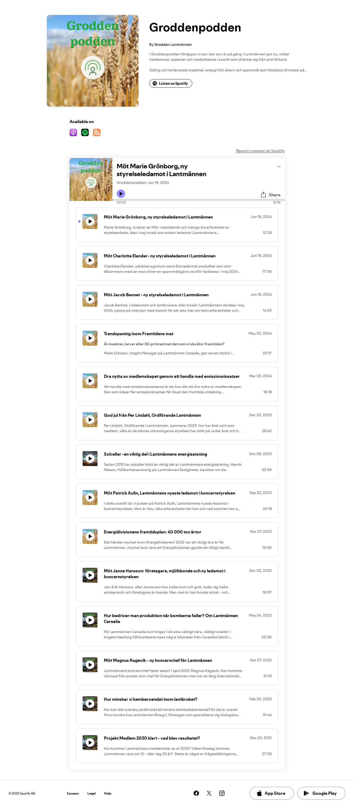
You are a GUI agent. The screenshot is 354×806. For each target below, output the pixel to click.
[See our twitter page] (209, 793)
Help (107, 793)
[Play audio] (279, 165)
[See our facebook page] (196, 793)
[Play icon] (121, 193)
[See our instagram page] (222, 793)
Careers (73, 793)
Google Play (320, 793)
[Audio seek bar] (198, 200)
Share (270, 195)
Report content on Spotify (260, 151)
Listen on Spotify (170, 83)
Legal (91, 793)
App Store (270, 793)
